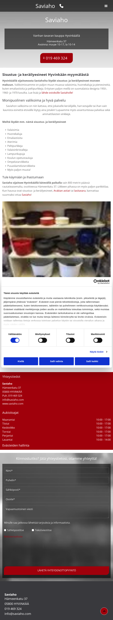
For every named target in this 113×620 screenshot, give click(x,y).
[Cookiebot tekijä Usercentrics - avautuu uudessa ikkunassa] (95, 281)
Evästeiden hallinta (15, 445)
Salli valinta (56, 361)
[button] (106, 6)
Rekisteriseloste (13, 536)
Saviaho (45, 6)
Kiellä (21, 361)
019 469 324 (13, 609)
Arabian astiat (62, 190)
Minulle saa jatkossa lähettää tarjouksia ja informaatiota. (37, 522)
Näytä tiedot (96, 351)
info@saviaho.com (18, 614)
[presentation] (17, 552)
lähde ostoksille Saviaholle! (57, 92)
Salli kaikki (92, 361)
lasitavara (80, 190)
